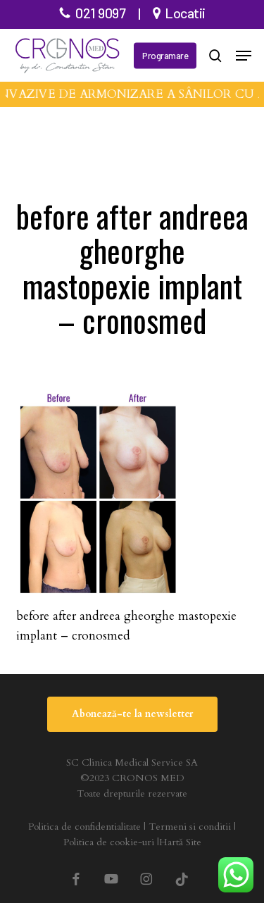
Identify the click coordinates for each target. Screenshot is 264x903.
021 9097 (100, 12)
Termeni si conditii (190, 826)
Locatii (185, 12)
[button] (243, 56)
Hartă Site (180, 842)
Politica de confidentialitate (84, 826)
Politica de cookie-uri (108, 842)
